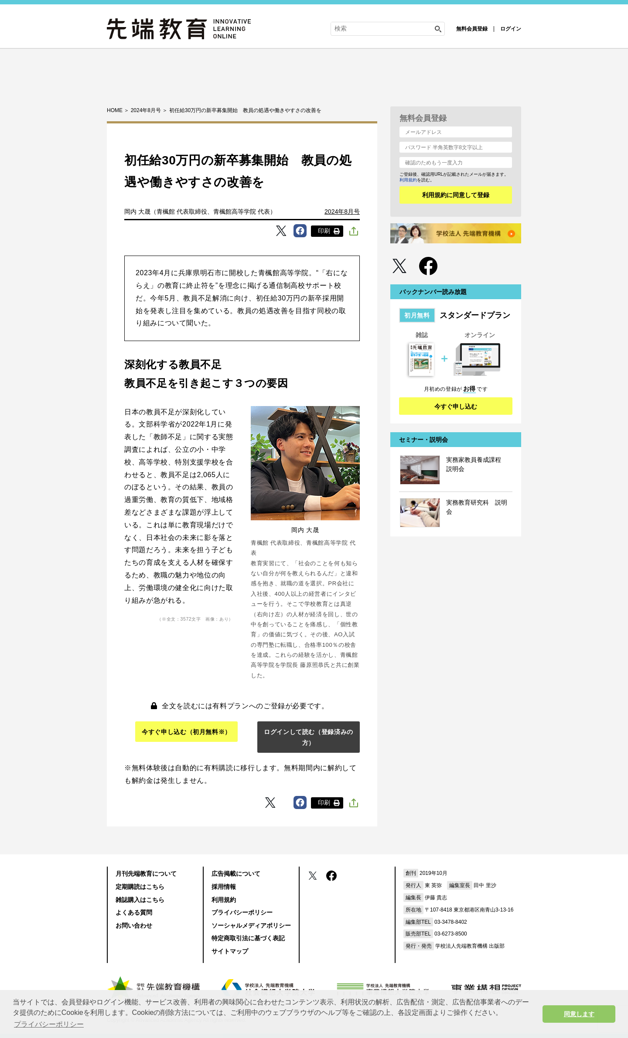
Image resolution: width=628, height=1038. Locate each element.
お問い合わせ (134, 925)
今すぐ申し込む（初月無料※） (186, 731)
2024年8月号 (342, 211)
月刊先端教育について (146, 874)
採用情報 (224, 887)
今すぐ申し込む (455, 406)
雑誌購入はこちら (140, 900)
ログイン (510, 29)
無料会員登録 (472, 29)
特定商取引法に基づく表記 (248, 938)
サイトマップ (230, 951)
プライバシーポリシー (242, 912)
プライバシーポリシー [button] (49, 1024)
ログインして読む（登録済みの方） (308, 737)
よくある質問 (134, 912)
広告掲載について (236, 874)
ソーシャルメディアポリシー (251, 925)
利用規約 (408, 180)
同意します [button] (579, 1014)
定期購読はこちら (140, 887)
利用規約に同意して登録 (455, 194)
